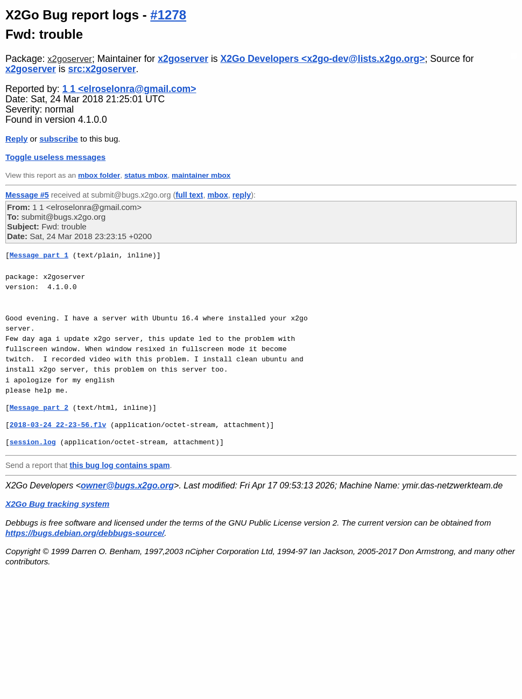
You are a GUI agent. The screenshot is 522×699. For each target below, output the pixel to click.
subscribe (58, 138)
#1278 (168, 15)
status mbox (146, 175)
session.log (33, 442)
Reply (16, 138)
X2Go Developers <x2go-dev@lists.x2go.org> (323, 58)
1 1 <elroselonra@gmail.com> (129, 88)
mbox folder (99, 175)
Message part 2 (39, 408)
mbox (217, 195)
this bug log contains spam (119, 465)
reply (241, 195)
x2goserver (69, 59)
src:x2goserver (102, 69)
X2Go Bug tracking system (57, 503)
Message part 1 (39, 255)
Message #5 (27, 195)
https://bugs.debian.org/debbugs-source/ (84, 532)
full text (189, 195)
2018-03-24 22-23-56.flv (58, 425)
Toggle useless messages (55, 157)
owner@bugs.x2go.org (127, 485)
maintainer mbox (201, 175)
